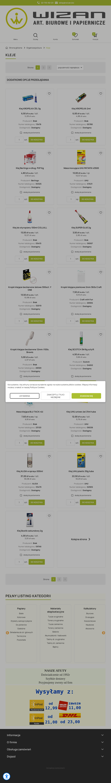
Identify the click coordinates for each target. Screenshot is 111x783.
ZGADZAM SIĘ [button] (86, 395)
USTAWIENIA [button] (24, 395)
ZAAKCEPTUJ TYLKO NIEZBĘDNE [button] (55, 395)
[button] (6, 776)
